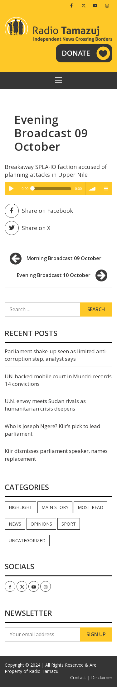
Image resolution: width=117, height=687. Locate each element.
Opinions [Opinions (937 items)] (41, 524)
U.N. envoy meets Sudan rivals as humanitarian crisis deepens (45, 404)
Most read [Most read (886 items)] (90, 507)
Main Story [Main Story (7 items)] (54, 507)
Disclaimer (101, 677)
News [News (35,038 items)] (15, 524)
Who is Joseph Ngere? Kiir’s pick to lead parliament (52, 429)
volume (92, 188)
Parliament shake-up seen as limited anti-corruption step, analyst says (56, 355)
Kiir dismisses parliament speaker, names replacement (56, 454)
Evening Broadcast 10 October (53, 275)
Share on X (27, 228)
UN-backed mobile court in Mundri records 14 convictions (58, 380)
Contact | (80, 677)
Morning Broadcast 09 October (64, 258)
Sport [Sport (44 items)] (68, 524)
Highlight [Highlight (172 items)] (20, 507)
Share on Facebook (39, 211)
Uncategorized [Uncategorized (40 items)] (27, 540)
